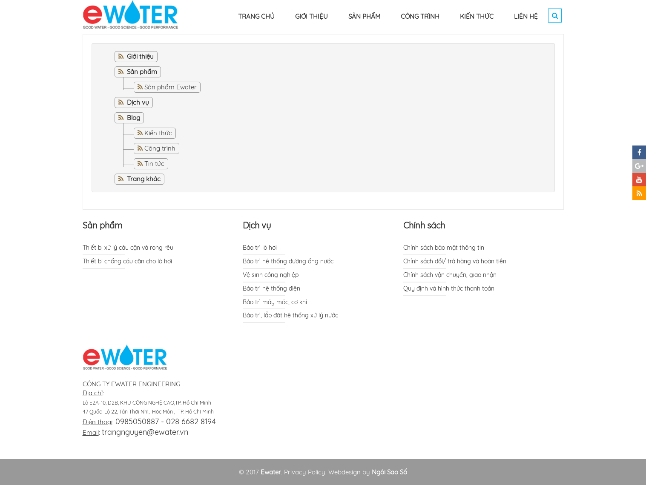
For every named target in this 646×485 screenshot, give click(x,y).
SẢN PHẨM (364, 16)
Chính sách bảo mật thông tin (443, 247)
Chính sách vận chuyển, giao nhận (450, 275)
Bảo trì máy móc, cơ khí (275, 302)
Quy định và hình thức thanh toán (448, 288)
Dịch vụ (257, 225)
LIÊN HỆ (526, 16)
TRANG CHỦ (256, 16)
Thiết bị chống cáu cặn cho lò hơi (127, 261)
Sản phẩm (102, 225)
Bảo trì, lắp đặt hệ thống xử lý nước (290, 315)
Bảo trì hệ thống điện (271, 288)
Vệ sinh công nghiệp (271, 275)
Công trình (159, 148)
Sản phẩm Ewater (170, 87)
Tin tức (154, 164)
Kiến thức (158, 133)
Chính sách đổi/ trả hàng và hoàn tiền (454, 261)
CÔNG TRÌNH (420, 16)
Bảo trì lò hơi (260, 247)
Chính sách (424, 225)
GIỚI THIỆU (311, 16)
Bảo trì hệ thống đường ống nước (288, 261)
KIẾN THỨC (477, 16)
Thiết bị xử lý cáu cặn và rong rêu (128, 247)
